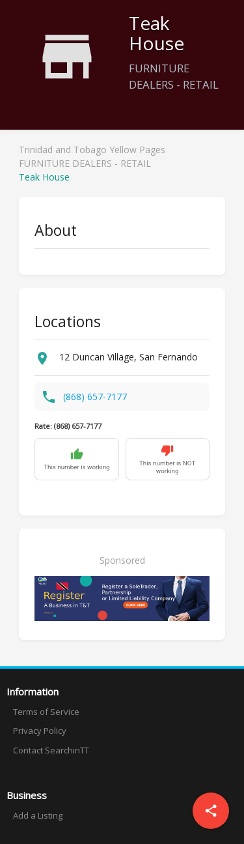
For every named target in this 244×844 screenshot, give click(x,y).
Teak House (44, 177)
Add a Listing (37, 815)
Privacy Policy (39, 730)
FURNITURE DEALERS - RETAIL (85, 163)
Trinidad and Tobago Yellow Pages (92, 149)
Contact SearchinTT (51, 750)
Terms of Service (46, 712)
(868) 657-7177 (95, 396)
